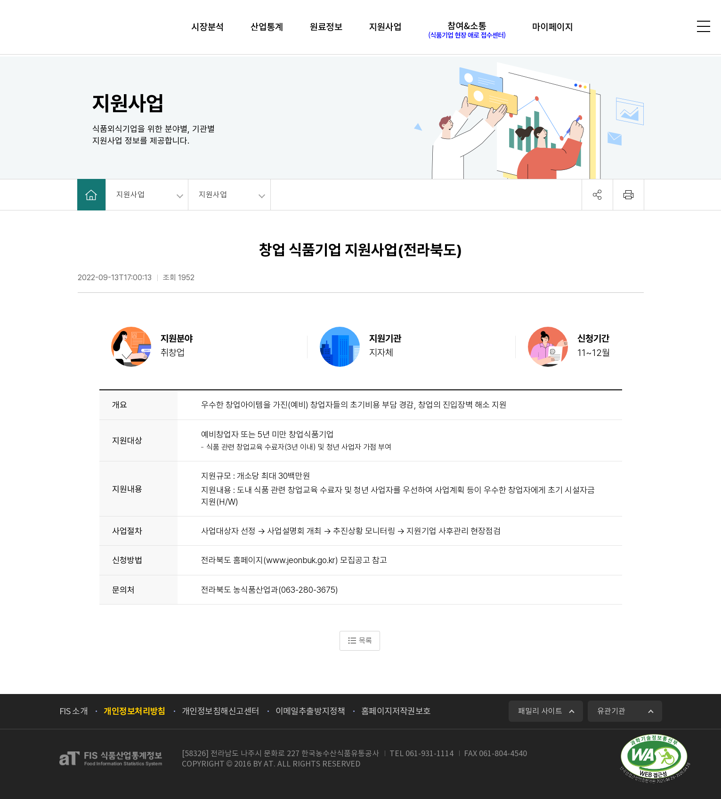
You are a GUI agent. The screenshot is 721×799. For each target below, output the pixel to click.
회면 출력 (628, 194)
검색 (674, 27)
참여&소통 (471, 30)
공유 (597, 194)
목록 (360, 641)
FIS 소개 (73, 711)
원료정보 (325, 28)
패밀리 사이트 (540, 711)
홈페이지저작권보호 (396, 711)
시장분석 (199, 28)
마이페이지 (561, 28)
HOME (91, 194)
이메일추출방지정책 (310, 711)
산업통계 (262, 28)
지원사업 (388, 28)
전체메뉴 (701, 27)
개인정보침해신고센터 (220, 711)
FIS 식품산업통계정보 (65, 28)
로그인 (650, 27)
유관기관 (611, 711)
